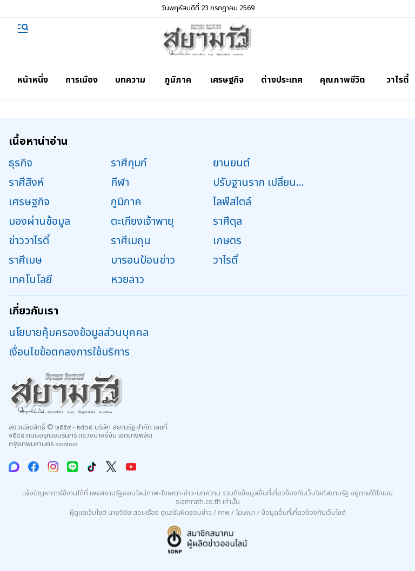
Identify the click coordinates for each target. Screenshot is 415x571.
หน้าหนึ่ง (32, 79)
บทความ (130, 79)
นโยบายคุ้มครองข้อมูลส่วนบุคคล (79, 332)
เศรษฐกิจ (227, 79)
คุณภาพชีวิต (342, 79)
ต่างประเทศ (282, 79)
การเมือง (81, 79)
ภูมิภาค (177, 79)
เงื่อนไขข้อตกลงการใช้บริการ (69, 352)
